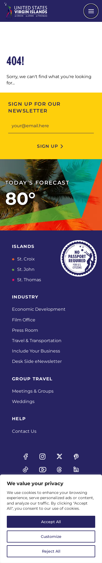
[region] (51, 519)
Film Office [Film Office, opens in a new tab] (23, 319)
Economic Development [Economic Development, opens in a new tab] (39, 309)
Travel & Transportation (36, 340)
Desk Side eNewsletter (37, 361)
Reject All (51, 551)
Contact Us (24, 431)
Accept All (51, 521)
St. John (25, 269)
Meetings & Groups (33, 391)
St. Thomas (28, 279)
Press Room (25, 330)
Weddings (23, 401)
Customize (51, 536)
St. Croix (25, 259)
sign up (47, 146)
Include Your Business (36, 351)
